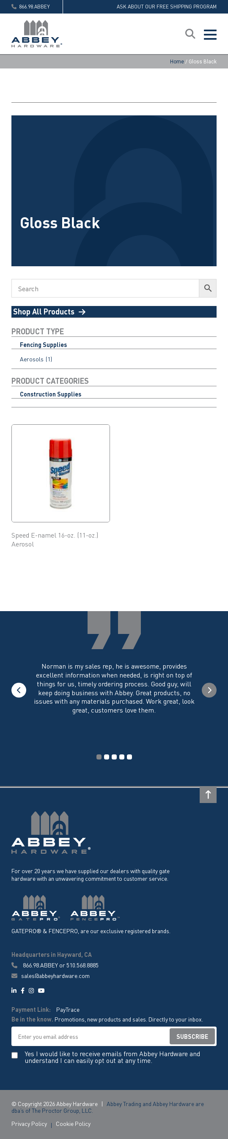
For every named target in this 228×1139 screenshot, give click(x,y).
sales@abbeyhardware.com (50, 975)
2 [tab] (106, 756)
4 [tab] (121, 756)
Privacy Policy (29, 1123)
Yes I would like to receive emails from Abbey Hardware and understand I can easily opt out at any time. (112, 1057)
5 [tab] (129, 756)
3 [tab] (114, 756)
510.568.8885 (82, 965)
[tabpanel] (114, 697)
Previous (18, 690)
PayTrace (68, 1009)
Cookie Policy (73, 1123)
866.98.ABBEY (40, 965)
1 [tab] (99, 756)
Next (209, 690)
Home (177, 62)
